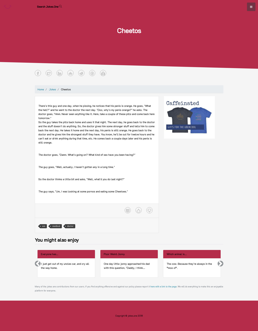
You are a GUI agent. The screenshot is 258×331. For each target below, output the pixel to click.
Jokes (52, 89)
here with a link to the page (163, 286)
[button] (38, 264)
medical (56, 226)
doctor (70, 226)
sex (43, 226)
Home (41, 89)
